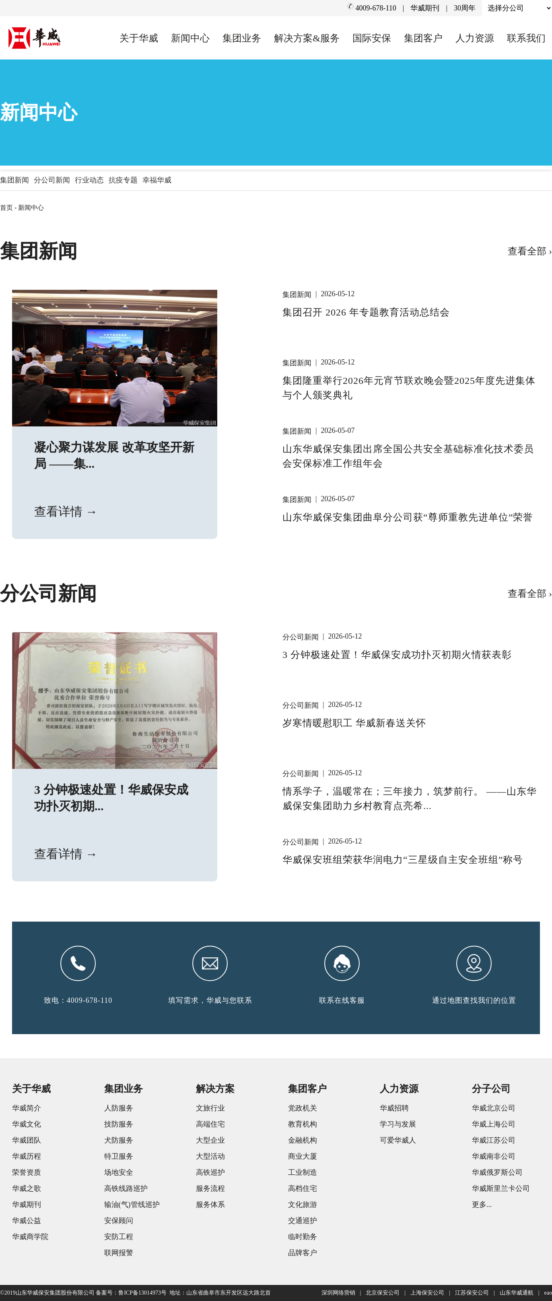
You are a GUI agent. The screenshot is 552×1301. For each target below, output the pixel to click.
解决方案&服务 (307, 38)
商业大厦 (302, 1156)
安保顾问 (118, 1221)
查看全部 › (530, 251)
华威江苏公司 (493, 1140)
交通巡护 (302, 1221)
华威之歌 (26, 1188)
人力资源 (474, 38)
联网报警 (118, 1253)
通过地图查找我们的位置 (474, 1000)
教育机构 (302, 1124)
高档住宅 (302, 1188)
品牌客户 (302, 1253)
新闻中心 (190, 38)
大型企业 (210, 1140)
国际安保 (371, 38)
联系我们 (526, 38)
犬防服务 (118, 1140)
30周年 (465, 8)
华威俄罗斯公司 (497, 1172)
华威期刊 (424, 8)
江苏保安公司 (472, 1293)
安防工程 (118, 1237)
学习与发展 (398, 1124)
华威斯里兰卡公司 (501, 1188)
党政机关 (302, 1108)
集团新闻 (14, 180)
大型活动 (210, 1156)
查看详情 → (66, 511)
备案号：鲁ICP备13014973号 (131, 1293)
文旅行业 (210, 1108)
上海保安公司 (427, 1293)
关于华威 (138, 38)
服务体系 (210, 1205)
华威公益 (26, 1221)
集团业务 (241, 38)
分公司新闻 (52, 180)
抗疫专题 (123, 180)
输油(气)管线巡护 (132, 1205)
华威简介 (26, 1108)
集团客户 (423, 38)
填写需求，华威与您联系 (210, 1000)
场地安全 (118, 1172)
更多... (482, 1205)
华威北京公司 (493, 1108)
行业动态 (89, 180)
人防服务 (118, 1108)
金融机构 (302, 1140)
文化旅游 (302, 1205)
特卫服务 (118, 1156)
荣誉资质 (26, 1172)
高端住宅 (210, 1124)
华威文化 (26, 1124)
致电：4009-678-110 (78, 1000)
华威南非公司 (493, 1156)
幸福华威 (156, 180)
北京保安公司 (383, 1293)
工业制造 (302, 1172)
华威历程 (26, 1156)
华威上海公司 (493, 1124)
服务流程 (210, 1188)
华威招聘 (394, 1108)
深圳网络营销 (338, 1293)
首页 (6, 207)
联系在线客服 (342, 1000)
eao (548, 1293)
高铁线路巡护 (126, 1188)
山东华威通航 (516, 1293)
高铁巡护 (210, 1172)
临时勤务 (302, 1237)
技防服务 (118, 1124)
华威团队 (26, 1140)
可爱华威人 (398, 1140)
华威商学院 (30, 1237)
